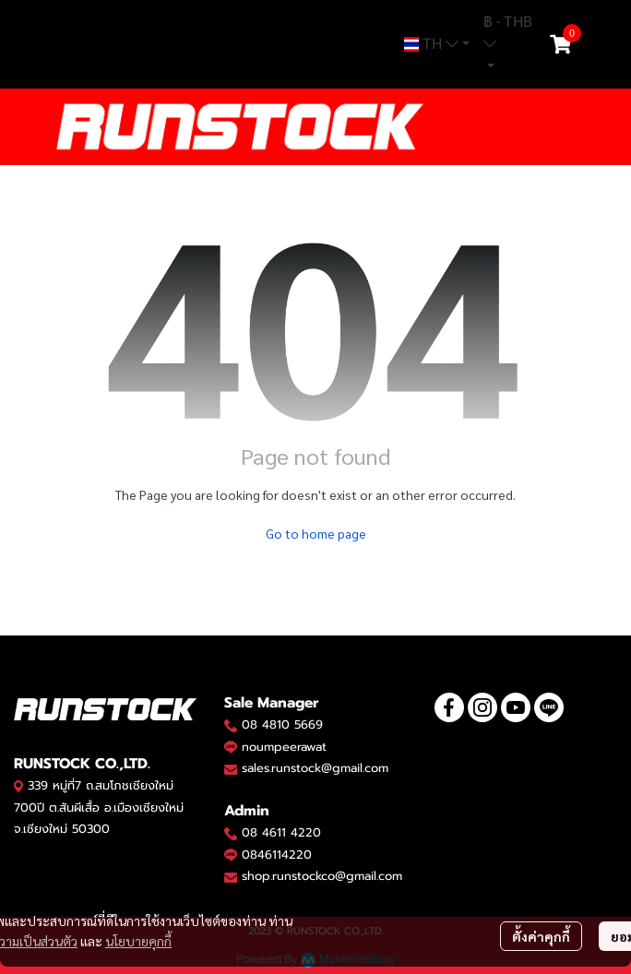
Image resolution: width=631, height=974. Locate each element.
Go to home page (316, 533)
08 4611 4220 (281, 832)
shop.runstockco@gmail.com (322, 876)
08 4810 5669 (282, 724)
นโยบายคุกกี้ (138, 940)
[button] (437, 44)
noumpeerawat (284, 746)
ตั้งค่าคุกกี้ (541, 936)
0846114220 (277, 854)
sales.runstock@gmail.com (315, 768)
